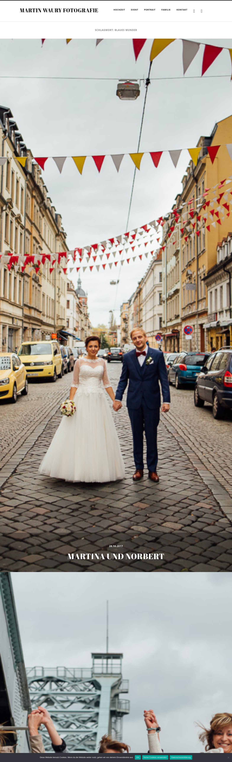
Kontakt (182, 9)
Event (134, 9)
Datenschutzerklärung (181, 757)
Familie (166, 9)
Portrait (150, 9)
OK (137, 757)
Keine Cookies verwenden (155, 757)
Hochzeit (119, 9)
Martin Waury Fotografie (59, 10)
